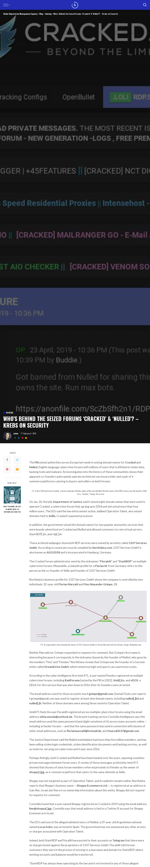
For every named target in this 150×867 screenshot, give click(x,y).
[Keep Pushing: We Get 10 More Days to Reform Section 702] (12, 494)
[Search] (145, 5)
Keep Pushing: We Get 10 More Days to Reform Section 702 (12, 509)
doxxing (9, 413)
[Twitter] (18, 438)
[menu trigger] (7, 5)
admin (15, 433)
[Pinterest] (22, 438)
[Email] (26, 438)
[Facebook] (15, 438)
